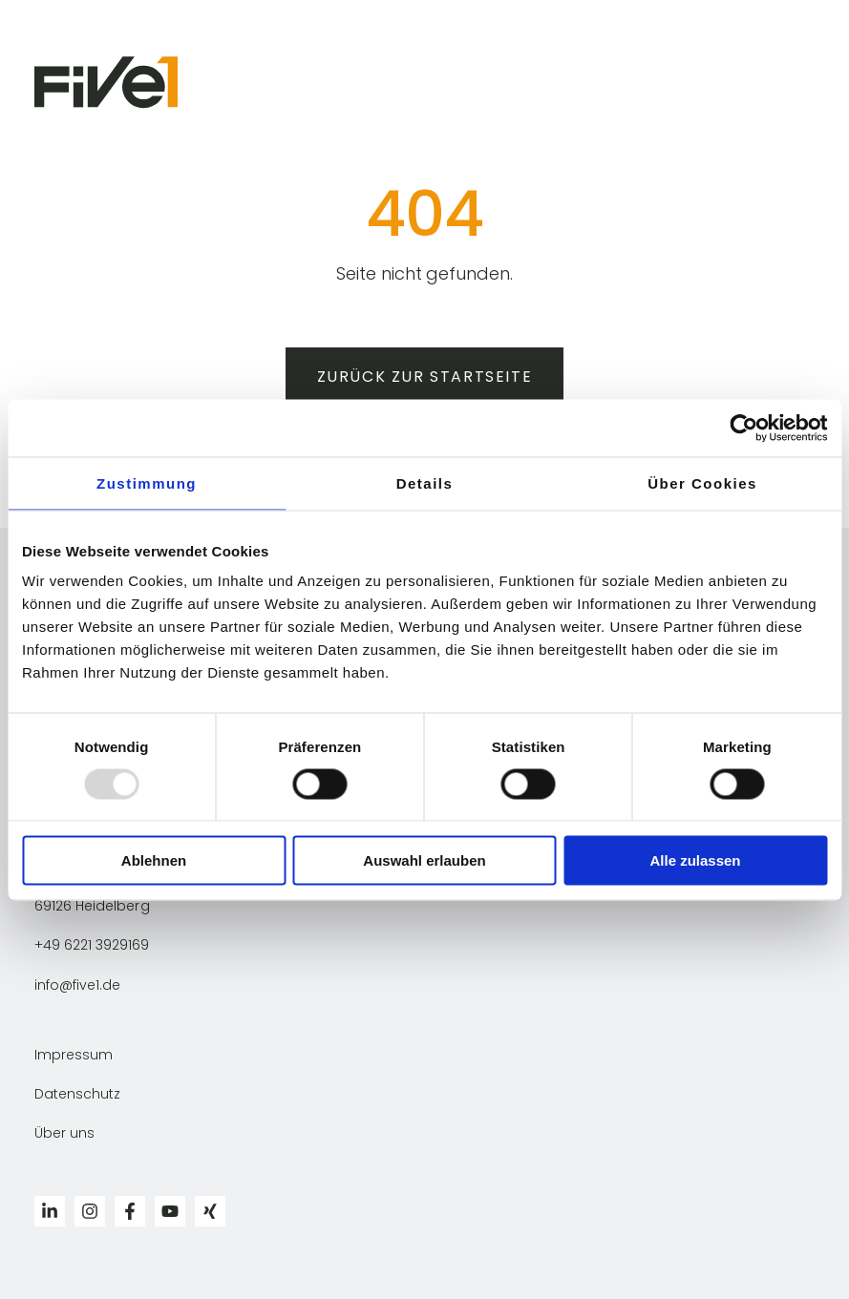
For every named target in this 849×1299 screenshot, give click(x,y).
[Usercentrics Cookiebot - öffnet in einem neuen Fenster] (743, 427)
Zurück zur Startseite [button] (425, 377)
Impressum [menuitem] (73, 1054)
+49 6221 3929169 (91, 944)
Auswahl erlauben (424, 860)
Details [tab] (425, 482)
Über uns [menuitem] (64, 1132)
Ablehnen (153, 860)
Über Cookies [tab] (702, 482)
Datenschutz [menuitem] (77, 1093)
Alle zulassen (694, 860)
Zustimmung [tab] (146, 482)
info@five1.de (77, 985)
